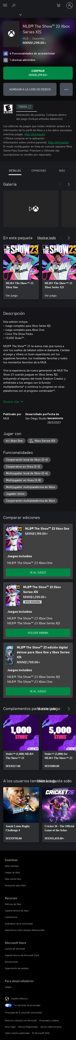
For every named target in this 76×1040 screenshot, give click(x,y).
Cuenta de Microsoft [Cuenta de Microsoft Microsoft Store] (15, 948)
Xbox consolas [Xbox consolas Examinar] (12, 866)
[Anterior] (61, 184)
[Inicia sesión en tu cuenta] (69, 5)
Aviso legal (10, 1026)
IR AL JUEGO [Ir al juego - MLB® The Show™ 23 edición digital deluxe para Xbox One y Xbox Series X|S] (38, 691)
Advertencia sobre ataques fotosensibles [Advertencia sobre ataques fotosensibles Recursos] (25, 930)
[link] (21, 271)
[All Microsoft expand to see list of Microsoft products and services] (5, 5)
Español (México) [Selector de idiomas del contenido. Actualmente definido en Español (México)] (19, 998)
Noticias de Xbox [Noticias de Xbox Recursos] (13, 904)
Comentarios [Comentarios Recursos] (11, 917)
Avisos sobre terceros (51, 1026)
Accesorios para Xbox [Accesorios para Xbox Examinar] (15, 885)
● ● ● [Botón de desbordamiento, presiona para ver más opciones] (66, 89)
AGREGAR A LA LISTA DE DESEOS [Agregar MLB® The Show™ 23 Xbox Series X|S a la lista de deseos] (30, 89)
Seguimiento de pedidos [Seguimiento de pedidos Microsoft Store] (17, 968)
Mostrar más (13, 402)
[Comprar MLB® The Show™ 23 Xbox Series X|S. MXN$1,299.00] (38, 73)
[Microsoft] (38, 3)
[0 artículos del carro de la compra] (60, 5)
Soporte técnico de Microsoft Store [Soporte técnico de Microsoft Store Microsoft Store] (22, 955)
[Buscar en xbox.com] (14, 5)
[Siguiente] (69, 184)
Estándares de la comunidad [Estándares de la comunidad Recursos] (19, 923)
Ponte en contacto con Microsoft (21, 1020)
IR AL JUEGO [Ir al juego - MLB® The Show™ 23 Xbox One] (38, 572)
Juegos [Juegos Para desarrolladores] (8, 987)
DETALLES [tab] (15, 170)
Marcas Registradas (28, 1026)
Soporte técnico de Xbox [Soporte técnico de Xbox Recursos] (17, 910)
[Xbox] (10, 14)
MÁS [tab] (62, 170)
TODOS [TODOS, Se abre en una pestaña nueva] (24, 106)
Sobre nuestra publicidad (17, 1033)
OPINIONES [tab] (38, 170)
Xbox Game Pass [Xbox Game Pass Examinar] (13, 879)
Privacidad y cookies (49, 1020)
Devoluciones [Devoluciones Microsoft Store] (11, 961)
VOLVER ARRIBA (38, 633)
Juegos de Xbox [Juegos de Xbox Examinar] (12, 872)
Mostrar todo (46, 237)
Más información (35, 134)
